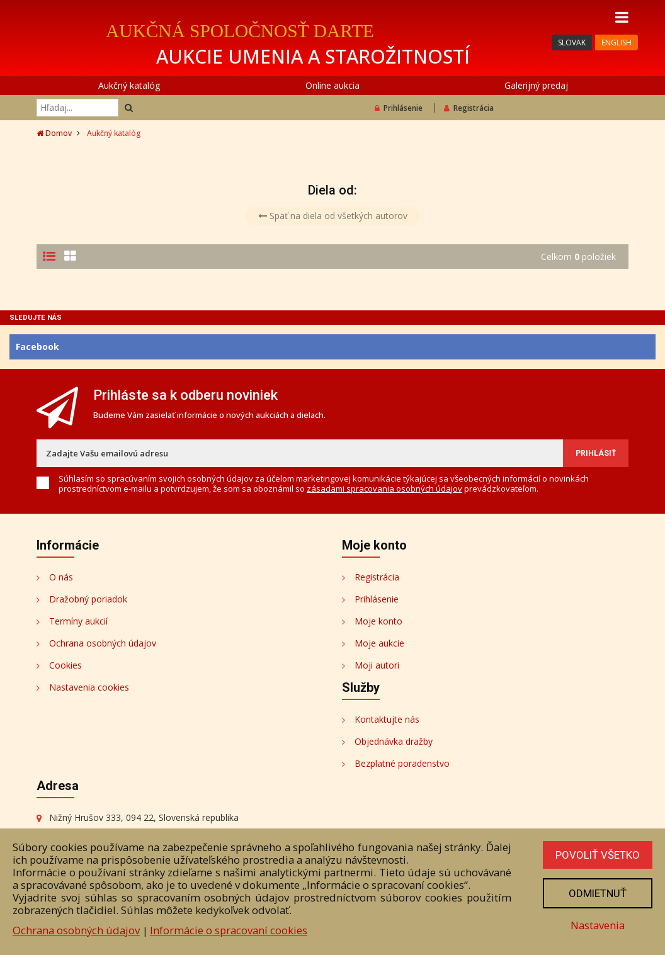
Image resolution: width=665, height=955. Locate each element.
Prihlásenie (399, 108)
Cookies (65, 665)
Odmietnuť (598, 893)
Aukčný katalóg (129, 85)
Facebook (37, 347)
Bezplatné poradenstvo (402, 763)
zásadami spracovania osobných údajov (384, 488)
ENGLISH (616, 42)
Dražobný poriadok (88, 599)
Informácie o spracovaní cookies (228, 930)
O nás (61, 577)
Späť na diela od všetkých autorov (332, 216)
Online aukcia (332, 85)
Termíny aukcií (78, 621)
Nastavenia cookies (89, 687)
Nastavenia (598, 925)
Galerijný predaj (536, 85)
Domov (54, 133)
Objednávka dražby (394, 741)
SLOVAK (572, 42)
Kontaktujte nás (387, 719)
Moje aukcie (379, 643)
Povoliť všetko (597, 855)
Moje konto (378, 621)
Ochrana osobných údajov (102, 643)
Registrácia (469, 108)
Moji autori (377, 665)
